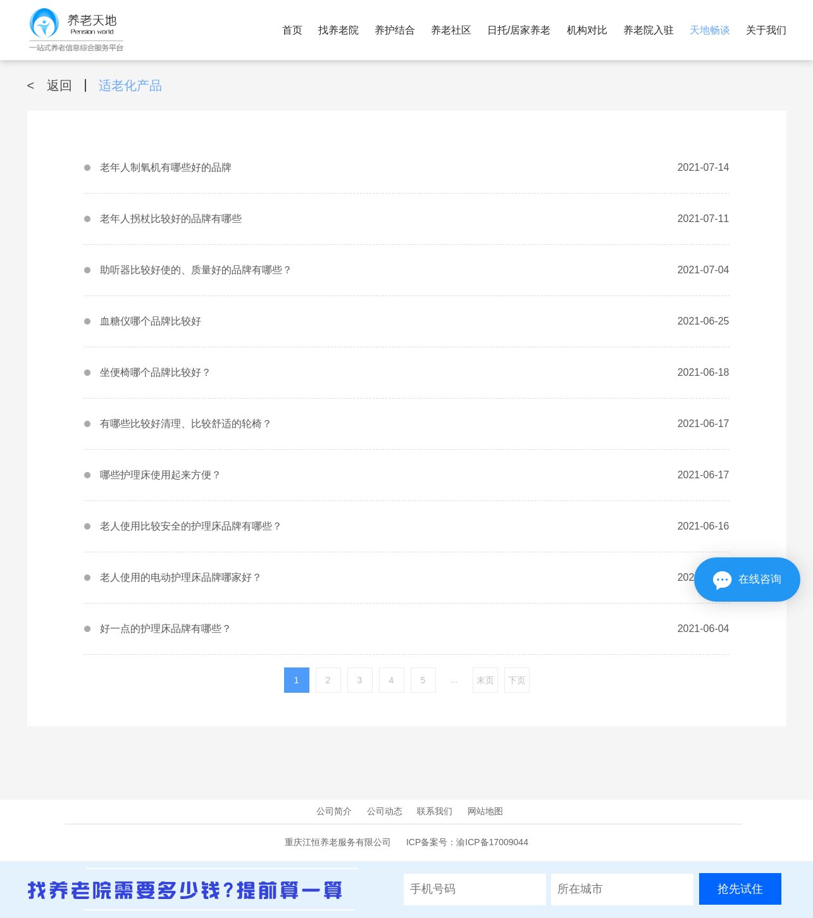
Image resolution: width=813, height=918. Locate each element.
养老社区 (451, 30)
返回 (50, 85)
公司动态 (384, 811)
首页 (292, 30)
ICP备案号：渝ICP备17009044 (467, 842)
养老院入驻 (648, 30)
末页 (485, 680)
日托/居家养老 (518, 30)
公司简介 (334, 811)
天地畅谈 (710, 30)
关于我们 (766, 30)
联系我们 (434, 811)
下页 (517, 680)
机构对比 (587, 30)
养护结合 (395, 30)
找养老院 (338, 30)
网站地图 (485, 811)
